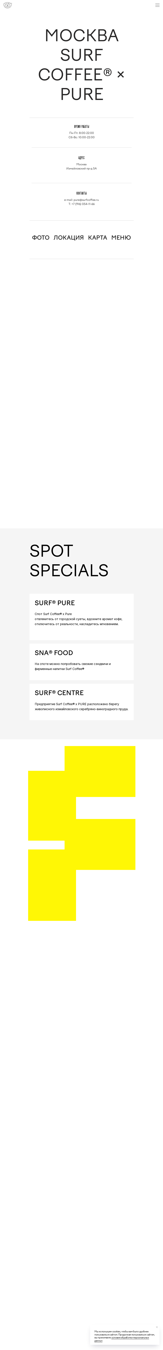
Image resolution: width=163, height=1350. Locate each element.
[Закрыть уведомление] (157, 1327)
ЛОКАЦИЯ (69, 237)
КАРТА (97, 237)
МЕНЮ (121, 237)
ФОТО (40, 237)
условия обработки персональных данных (121, 1339)
